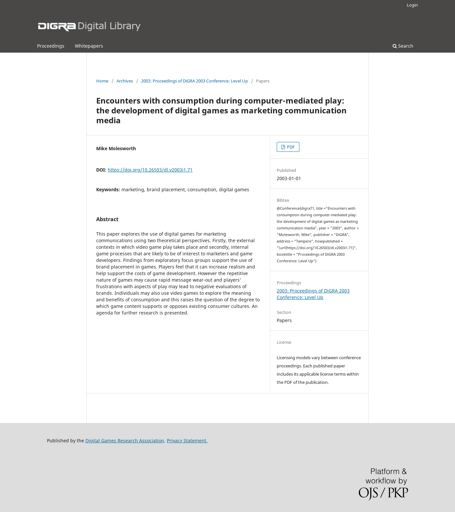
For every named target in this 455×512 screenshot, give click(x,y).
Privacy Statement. (187, 440)
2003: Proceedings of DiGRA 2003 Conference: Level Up (194, 81)
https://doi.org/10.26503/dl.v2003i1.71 (150, 170)
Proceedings (50, 46)
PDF (290, 147)
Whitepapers (89, 46)
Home (102, 81)
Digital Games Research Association (124, 440)
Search (403, 46)
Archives (125, 81)
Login (412, 5)
